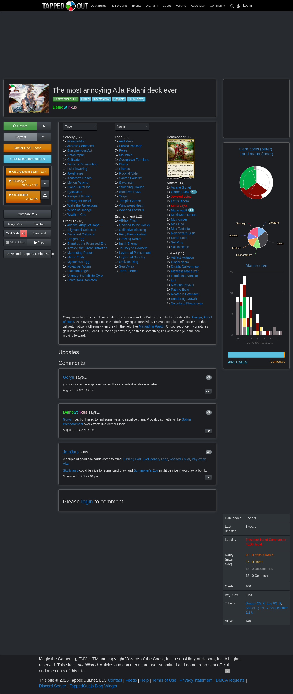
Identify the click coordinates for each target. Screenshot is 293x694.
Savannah (126, 182)
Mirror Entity (75, 257)
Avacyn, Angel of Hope (83, 225)
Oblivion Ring (128, 262)
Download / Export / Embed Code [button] (29, 254)
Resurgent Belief (79, 201)
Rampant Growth (79, 196)
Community (217, 5)
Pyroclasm (74, 192)
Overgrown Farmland (134, 159)
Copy (39, 242)
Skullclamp (71, 470)
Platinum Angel (78, 271)
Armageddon (76, 141)
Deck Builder (99, 5)
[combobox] (80, 127)
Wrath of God (76, 214)
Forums (181, 5)
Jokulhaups (75, 173)
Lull (173, 280)
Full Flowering (77, 169)
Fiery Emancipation (132, 234)
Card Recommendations (27, 159)
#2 (208, 412)
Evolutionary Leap (155, 459)
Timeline (39, 224)
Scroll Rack (179, 238)
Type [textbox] (68, 126)
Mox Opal (178, 224)
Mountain (125, 155)
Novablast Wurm (79, 266)
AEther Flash (128, 220)
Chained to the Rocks (134, 225)
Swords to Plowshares (187, 303)
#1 (208, 377)
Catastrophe (76, 155)
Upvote (20, 126)
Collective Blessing (132, 230)
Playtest (20, 137)
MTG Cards (120, 5)
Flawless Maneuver (185, 271)
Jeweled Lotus (181, 196)
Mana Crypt (179, 206)
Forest (123, 150)
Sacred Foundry (130, 178)
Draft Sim (152, 5)
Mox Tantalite (180, 228)
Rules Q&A (197, 5)
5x (116, 155)
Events (136, 5)
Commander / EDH (65, 99)
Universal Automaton (82, 280)
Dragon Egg (75, 239)
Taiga (123, 196)
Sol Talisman (180, 247)
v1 (44, 137)
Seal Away (126, 266)
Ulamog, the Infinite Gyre (85, 275)
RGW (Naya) (136, 99)
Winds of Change (79, 210)
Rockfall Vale (128, 173)
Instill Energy (128, 243)
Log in (247, 5)
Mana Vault (179, 210)
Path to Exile (180, 289)
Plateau (124, 169)
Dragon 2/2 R (255, 603)
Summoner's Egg (146, 470)
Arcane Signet (181, 187)
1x (64, 141)
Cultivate (73, 159)
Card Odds (12, 233)
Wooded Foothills (131, 210)
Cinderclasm (180, 262)
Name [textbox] (121, 126)
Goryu (68, 377)
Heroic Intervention (184, 276)
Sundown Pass (129, 192)
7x (116, 150)
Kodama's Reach (79, 178)
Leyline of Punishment (135, 252)
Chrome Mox (180, 192)
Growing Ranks (130, 239)
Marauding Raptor (80, 252)
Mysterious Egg (78, 262)
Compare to (27, 214)
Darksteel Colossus (81, 234)
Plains (123, 164)
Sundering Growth (184, 299)
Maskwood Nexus (183, 215)
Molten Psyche (77, 182)
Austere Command (80, 146)
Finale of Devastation (82, 164)
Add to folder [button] (15, 242)
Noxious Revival (182, 285)
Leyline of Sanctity (132, 257)
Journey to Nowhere (133, 248)
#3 (208, 452)
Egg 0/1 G (273, 603)
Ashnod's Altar (180, 459)
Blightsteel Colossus (81, 230)
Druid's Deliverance (185, 266)
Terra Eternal (128, 271)
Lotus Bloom (180, 201)
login (87, 501)
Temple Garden (130, 201)
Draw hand (39, 233)
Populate (119, 99)
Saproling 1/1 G (257, 608)
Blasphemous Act (79, 150)
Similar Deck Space (27, 148)
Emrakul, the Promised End (86, 243)
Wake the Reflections (82, 205)
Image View (15, 224)
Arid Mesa (126, 141)
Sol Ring (177, 242)
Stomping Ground (131, 187)
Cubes (167, 5)
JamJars (71, 452)
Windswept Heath (131, 205)
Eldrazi (85, 99)
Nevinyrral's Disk (183, 233)
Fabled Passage (130, 146)
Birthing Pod (132, 459)
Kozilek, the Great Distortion (87, 248)
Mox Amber (179, 219)
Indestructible (101, 99)
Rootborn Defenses (185, 294)
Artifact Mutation (182, 257)
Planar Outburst (78, 187)
